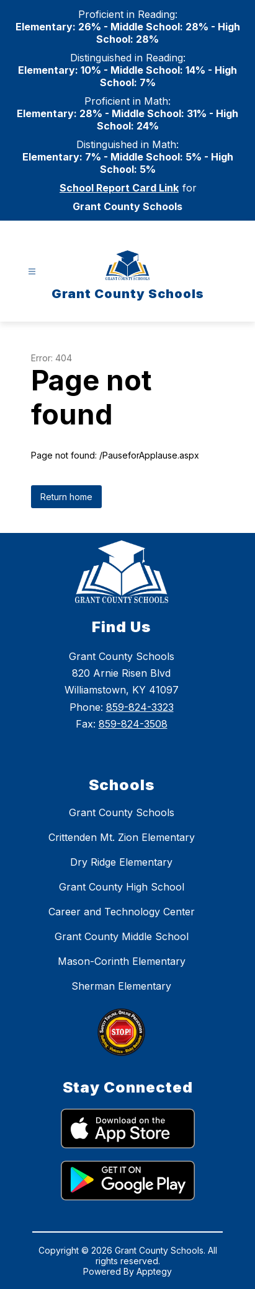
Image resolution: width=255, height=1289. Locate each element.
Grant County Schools (121, 812)
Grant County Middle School (122, 936)
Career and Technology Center (121, 911)
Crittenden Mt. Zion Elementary (121, 837)
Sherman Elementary (121, 986)
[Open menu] (32, 272)
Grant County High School (121, 887)
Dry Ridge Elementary (121, 862)
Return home (66, 496)
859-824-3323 (140, 707)
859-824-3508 (133, 724)
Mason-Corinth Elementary (122, 961)
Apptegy (154, 1271)
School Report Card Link (119, 188)
